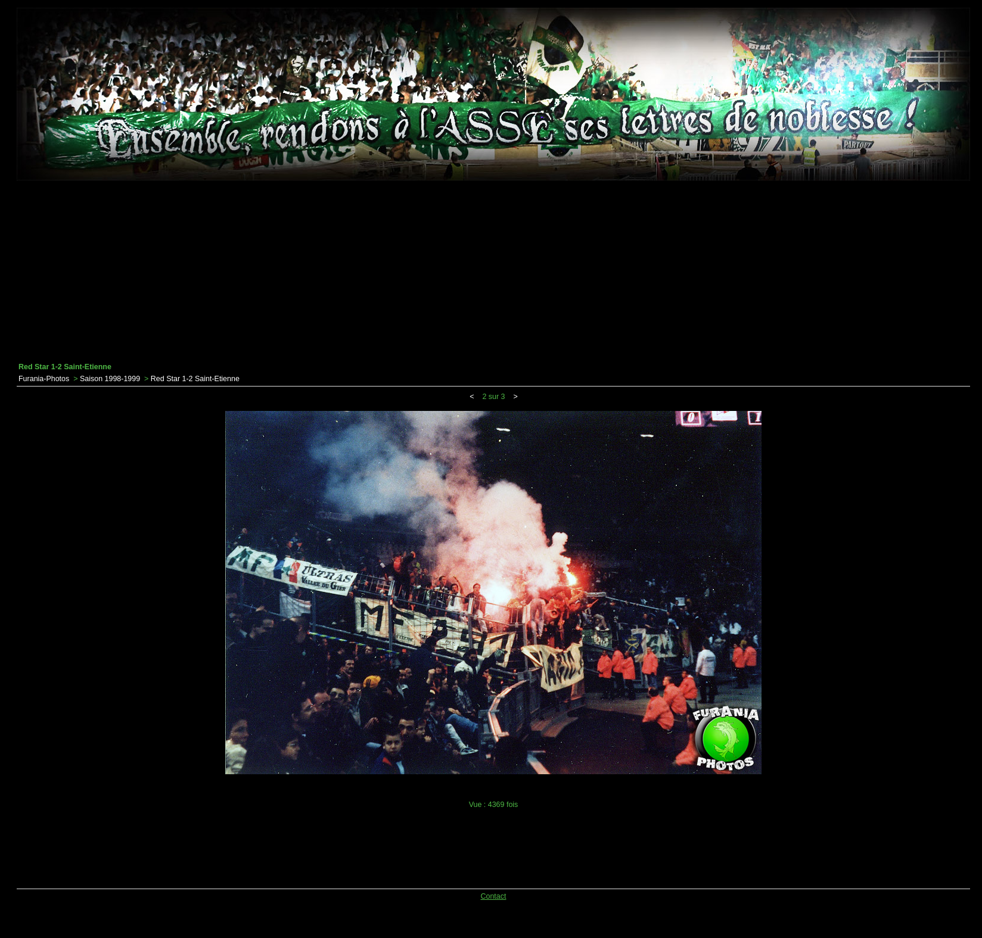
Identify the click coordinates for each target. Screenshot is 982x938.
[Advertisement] (493, 271)
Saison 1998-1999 (110, 379)
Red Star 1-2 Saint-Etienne (195, 379)
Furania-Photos (43, 379)
